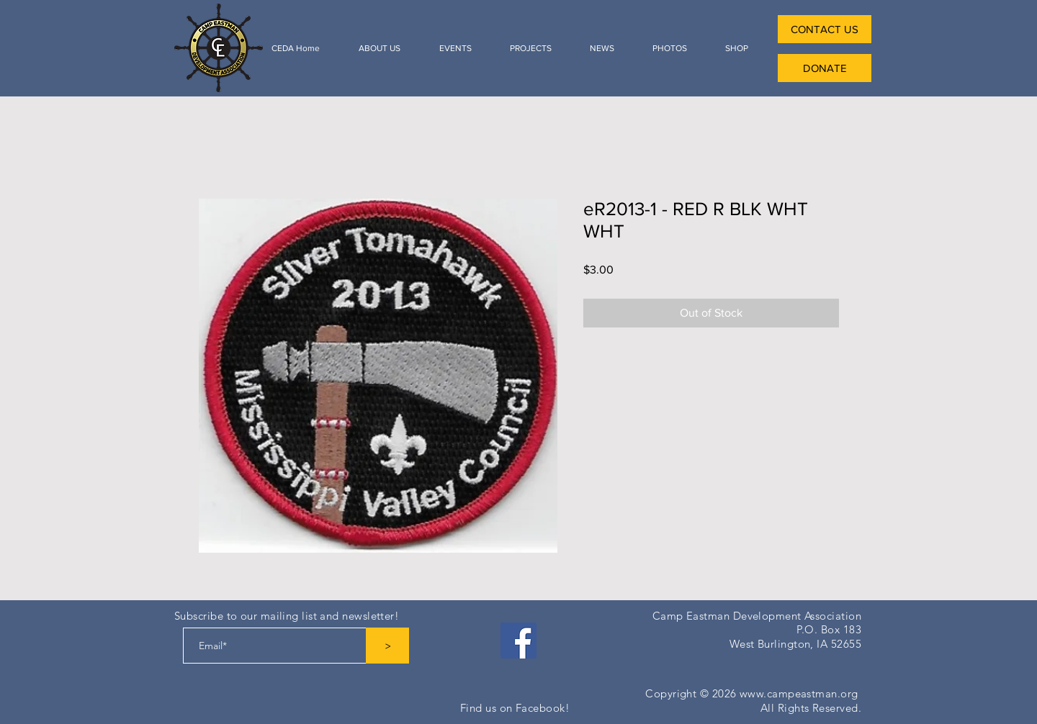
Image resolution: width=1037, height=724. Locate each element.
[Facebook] (518, 641)
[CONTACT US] (824, 29)
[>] (387, 646)
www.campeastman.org (799, 693)
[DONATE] (824, 68)
